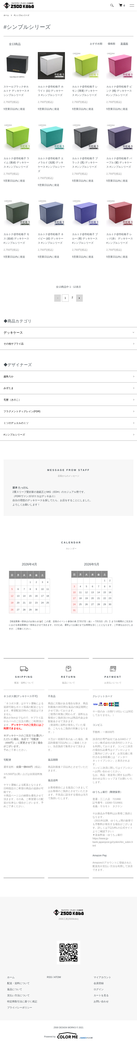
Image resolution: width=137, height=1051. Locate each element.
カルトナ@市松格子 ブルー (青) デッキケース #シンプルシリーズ (85, 238)
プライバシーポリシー (16, 1014)
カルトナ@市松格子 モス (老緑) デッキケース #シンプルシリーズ (16, 238)
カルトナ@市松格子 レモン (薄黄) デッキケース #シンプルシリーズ (85, 91)
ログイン (95, 996)
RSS (49, 984)
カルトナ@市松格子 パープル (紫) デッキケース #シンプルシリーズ (119, 162)
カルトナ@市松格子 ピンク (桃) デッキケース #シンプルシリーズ (119, 91)
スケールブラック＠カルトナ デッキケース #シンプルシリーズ (16, 91)
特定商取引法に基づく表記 (19, 1008)
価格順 (111, 43)
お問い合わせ (97, 1008)
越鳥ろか (10, 377)
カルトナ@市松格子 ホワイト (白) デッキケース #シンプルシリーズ (51, 91)
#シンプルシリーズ (24, 15)
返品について (11, 996)
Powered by (68, 1042)
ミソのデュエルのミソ (20, 428)
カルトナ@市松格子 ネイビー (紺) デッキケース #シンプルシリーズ (51, 238)
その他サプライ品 (16, 343)
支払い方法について (15, 1002)
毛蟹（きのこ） (15, 403)
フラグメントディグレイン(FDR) (27, 415)
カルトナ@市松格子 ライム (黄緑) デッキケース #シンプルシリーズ (16, 162)
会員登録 (95, 990)
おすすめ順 (96, 43)
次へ (78, 297)
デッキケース (13, 331)
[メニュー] (131, 5)
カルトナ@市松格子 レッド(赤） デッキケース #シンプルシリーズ (119, 238)
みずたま (10, 390)
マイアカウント (99, 984)
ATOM (57, 984)
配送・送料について (15, 990)
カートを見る (97, 1002)
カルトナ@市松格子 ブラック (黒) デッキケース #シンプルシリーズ (85, 162)
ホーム (7, 15)
